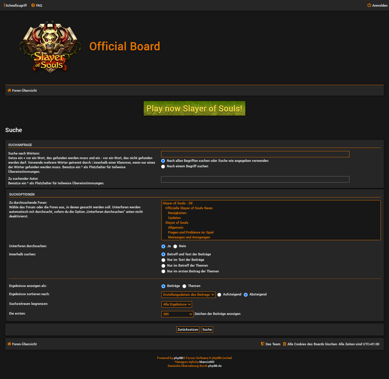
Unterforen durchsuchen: (28, 246)
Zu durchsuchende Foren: (28, 202)
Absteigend (255, 294)
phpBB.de (215, 366)
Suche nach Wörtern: (24, 153)
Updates (271, 217)
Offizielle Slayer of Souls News (271, 208)
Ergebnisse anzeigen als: (28, 285)
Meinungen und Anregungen (271, 237)
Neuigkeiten (271, 212)
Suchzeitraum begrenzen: (28, 303)
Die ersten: (17, 313)
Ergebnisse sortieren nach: (29, 294)
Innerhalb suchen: (22, 254)
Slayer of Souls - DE (271, 203)
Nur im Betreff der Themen (184, 265)
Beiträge (170, 285)
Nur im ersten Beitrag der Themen (190, 271)
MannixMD (207, 362)
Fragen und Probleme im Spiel (271, 232)
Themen (191, 285)
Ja (166, 246)
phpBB (178, 358)
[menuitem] (36, 5)
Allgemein (271, 227)
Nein (179, 246)
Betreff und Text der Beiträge (186, 254)
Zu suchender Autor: (23, 178)
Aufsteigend (229, 294)
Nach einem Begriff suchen (184, 166)
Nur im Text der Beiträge (182, 259)
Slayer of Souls (271, 222)
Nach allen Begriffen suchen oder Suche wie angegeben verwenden (214, 160)
